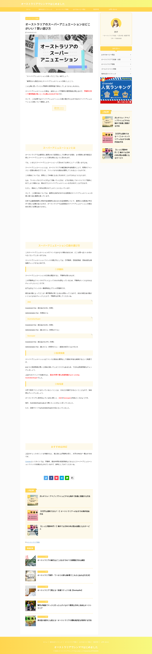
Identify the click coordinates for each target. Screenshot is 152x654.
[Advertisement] (59, 127)
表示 (61, 108)
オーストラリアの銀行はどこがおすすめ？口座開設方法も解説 (61, 560)
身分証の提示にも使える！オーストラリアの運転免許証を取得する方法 (64, 620)
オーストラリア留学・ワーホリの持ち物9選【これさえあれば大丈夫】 (64, 575)
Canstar (28, 461)
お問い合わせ (113, 9)
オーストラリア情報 (62, 9)
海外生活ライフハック (45, 9)
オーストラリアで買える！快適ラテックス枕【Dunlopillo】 (60, 590)
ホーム (28, 9)
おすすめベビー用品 (79, 9)
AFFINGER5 (94, 651)
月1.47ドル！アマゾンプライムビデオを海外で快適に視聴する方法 (65, 496)
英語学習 (96, 9)
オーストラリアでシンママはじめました (43, 4)
